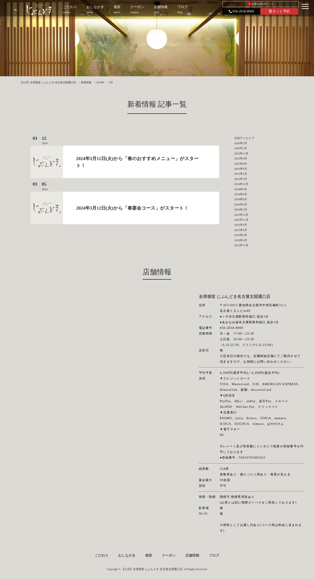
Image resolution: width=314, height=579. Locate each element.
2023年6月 (240, 235)
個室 (148, 555)
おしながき (127, 555)
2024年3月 (240, 209)
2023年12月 (241, 214)
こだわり (102, 555)
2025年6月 (240, 168)
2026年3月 (240, 143)
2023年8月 (240, 230)
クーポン (169, 555)
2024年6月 (240, 199)
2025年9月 (240, 158)
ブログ (214, 555)
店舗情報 (192, 555)
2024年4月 (240, 204)
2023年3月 (240, 240)
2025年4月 (240, 173)
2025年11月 (241, 153)
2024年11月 (241, 184)
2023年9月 (240, 224)
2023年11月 (241, 219)
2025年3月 (240, 179)
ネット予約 (279, 11)
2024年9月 (240, 189)
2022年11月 (241, 245)
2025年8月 (240, 163)
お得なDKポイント (260, 4)
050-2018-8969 (241, 11)
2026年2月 (240, 148)
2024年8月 (240, 194)
